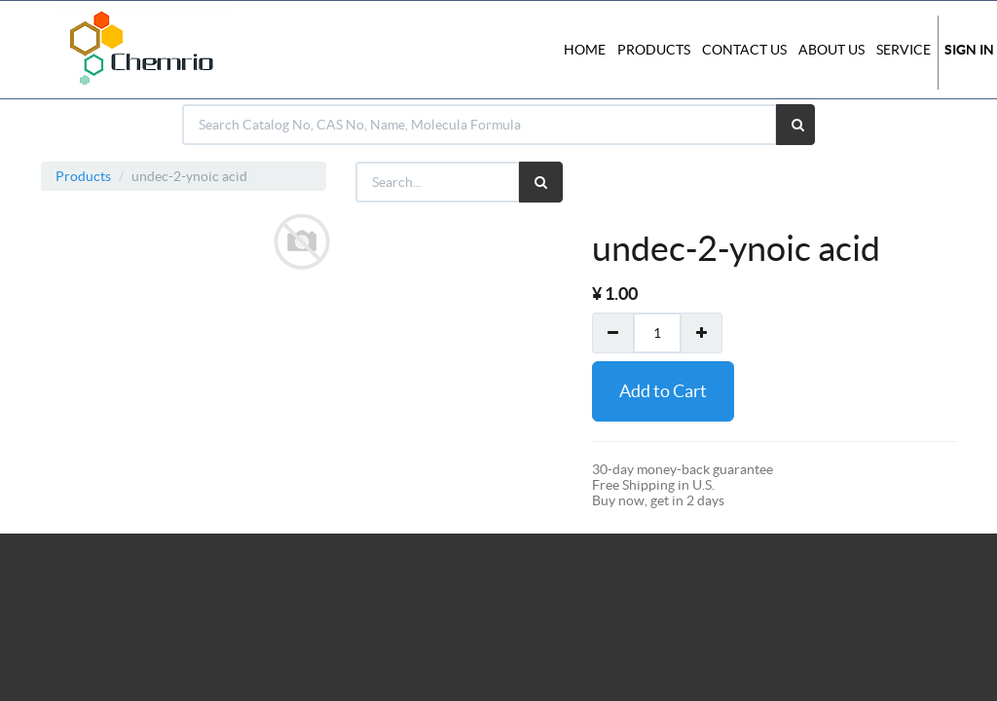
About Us (831, 49)
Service (903, 49)
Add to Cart (663, 391)
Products (83, 176)
